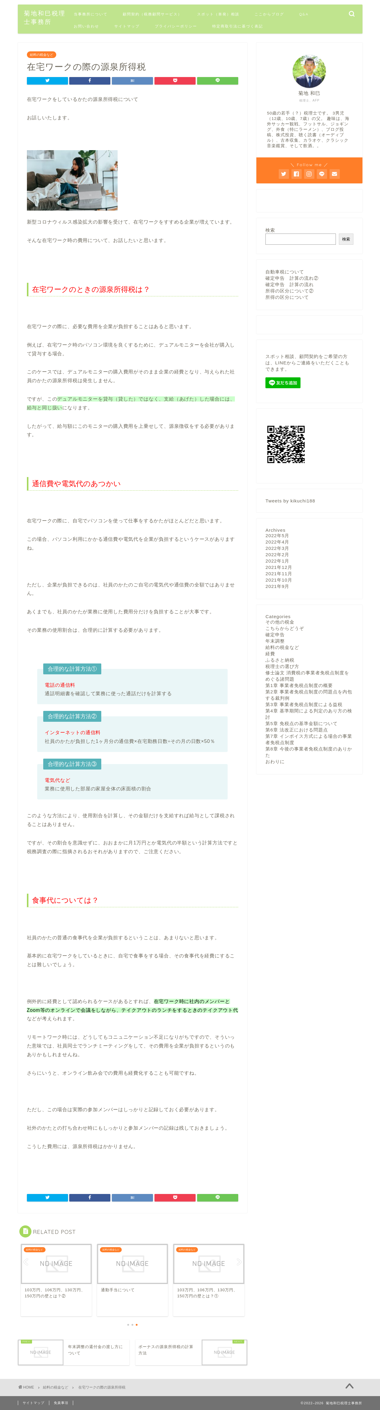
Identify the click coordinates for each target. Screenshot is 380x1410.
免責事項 (61, 1403)
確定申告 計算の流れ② (292, 278)
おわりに (275, 761)
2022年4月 (277, 541)
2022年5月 (277, 535)
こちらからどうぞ (284, 628)
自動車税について (284, 271)
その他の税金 (279, 621)
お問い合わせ (86, 26)
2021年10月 (278, 579)
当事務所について (91, 14)
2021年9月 (277, 586)
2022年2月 (277, 554)
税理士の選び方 (282, 666)
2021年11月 (278, 573)
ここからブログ (269, 14)
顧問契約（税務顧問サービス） (152, 14)
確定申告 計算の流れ (289, 284)
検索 (270, 230)
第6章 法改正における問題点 (296, 729)
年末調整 (275, 640)
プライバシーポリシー (176, 26)
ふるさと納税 (279, 659)
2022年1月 (277, 560)
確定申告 (275, 634)
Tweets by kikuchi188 (290, 500)
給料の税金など (41, 54)
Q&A (304, 14)
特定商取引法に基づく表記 (237, 26)
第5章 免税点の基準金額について (301, 723)
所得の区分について (287, 297)
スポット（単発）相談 (218, 14)
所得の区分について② (289, 290)
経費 (270, 653)
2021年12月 (278, 566)
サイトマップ (127, 26)
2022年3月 (277, 547)
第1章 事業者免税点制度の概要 (299, 685)
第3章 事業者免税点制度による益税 (304, 704)
